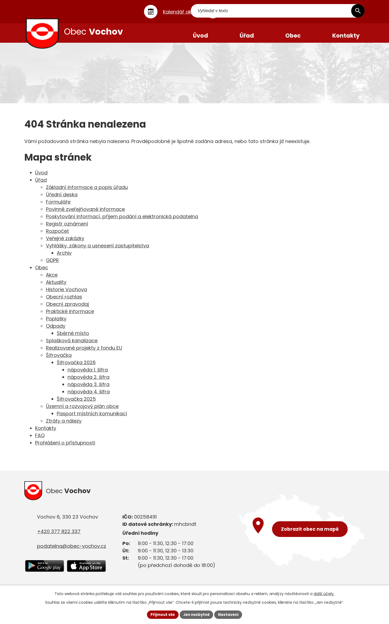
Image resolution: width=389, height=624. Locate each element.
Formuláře (58, 206)
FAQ (40, 440)
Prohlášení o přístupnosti (65, 447)
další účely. (324, 593)
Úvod (41, 177)
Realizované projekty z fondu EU (84, 352)
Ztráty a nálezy (64, 425)
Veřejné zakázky (65, 243)
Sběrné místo (73, 337)
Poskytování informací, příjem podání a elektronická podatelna (122, 221)
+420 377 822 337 (59, 537)
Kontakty (45, 432)
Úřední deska (62, 199)
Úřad (41, 184)
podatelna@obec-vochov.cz (71, 552)
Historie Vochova (66, 294)
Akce (52, 279)
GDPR (52, 264)
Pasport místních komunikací (92, 418)
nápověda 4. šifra (89, 396)
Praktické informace (70, 316)
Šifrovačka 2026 (76, 367)
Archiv (64, 257)
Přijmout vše (161, 614)
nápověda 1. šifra (88, 374)
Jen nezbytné (196, 614)
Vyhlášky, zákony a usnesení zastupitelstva (97, 250)
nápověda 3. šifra (88, 389)
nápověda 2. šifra (88, 381)
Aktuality (56, 286)
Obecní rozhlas (64, 301)
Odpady (55, 330)
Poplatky (56, 323)
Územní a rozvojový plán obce (82, 410)
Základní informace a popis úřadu (87, 191)
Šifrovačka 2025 (76, 403)
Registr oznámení (67, 228)
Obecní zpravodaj (67, 308)
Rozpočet (57, 235)
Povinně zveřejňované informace (85, 213)
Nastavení (230, 614)
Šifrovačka (59, 359)
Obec (41, 272)
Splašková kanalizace (72, 345)
